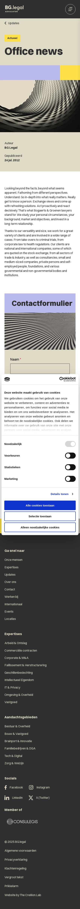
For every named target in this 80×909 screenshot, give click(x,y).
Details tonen (59, 494)
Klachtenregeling (15, 868)
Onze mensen (13, 560)
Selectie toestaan (40, 516)
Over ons (10, 582)
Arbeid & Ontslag (15, 643)
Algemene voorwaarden (20, 850)
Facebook (13, 787)
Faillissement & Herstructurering (25, 665)
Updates (10, 574)
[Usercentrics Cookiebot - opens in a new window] (59, 379)
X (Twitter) (39, 798)
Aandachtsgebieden (20, 717)
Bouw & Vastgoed (16, 734)
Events (8, 611)
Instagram (39, 787)
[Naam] (40, 369)
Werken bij (11, 596)
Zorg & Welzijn (14, 763)
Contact (9, 589)
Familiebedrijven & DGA (20, 748)
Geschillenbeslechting (18, 672)
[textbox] (40, 365)
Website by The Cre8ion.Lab (22, 895)
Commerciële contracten (20, 650)
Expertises (11, 567)
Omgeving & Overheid (18, 695)
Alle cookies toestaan (40, 505)
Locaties (10, 619)
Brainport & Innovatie (18, 741)
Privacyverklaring (15, 859)
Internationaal (13, 604)
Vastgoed (10, 702)
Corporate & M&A (16, 658)
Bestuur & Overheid (17, 726)
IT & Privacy (12, 687)
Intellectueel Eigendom (19, 680)
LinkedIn (13, 798)
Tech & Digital (13, 756)
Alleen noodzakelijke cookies (40, 527)
